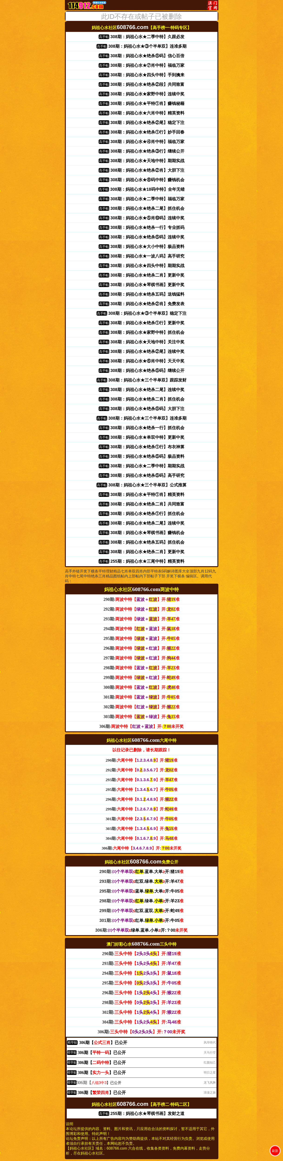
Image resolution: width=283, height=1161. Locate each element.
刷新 (275, 1151)
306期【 (79, 1082)
